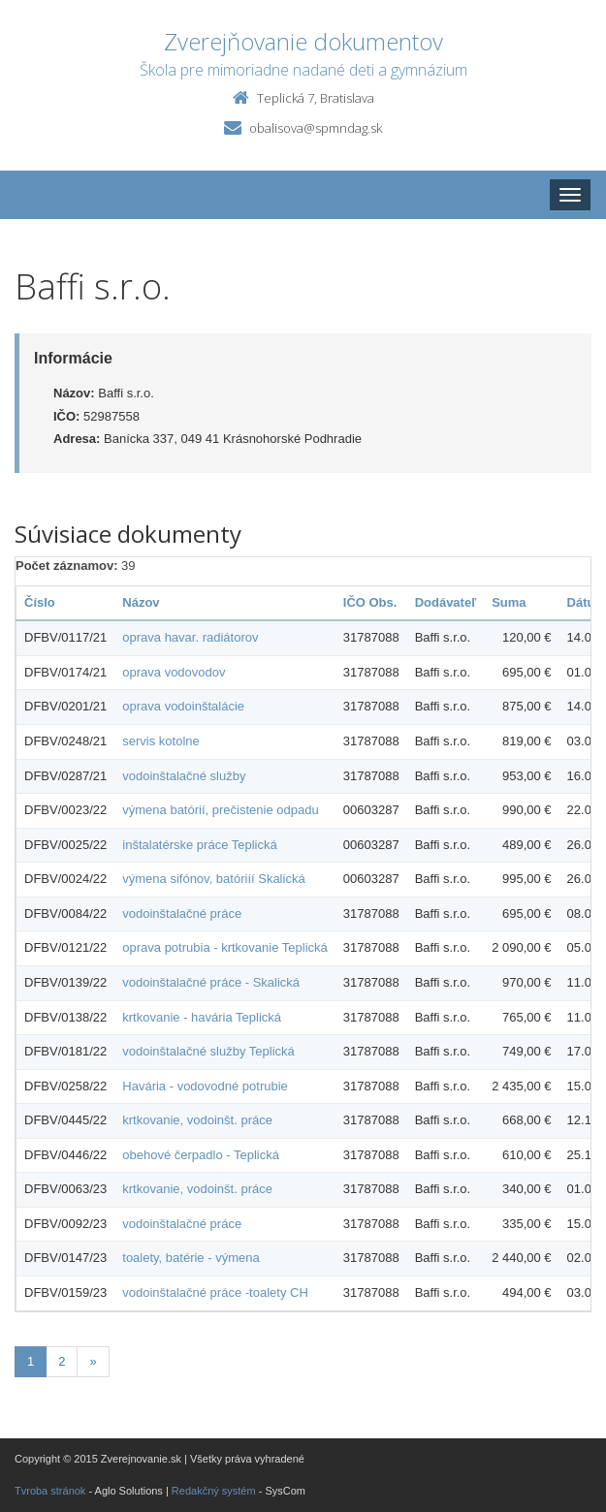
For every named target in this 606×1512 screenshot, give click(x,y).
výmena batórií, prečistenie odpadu (220, 810)
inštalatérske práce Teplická (199, 844)
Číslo (39, 602)
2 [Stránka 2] (61, 1361)
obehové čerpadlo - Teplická (200, 1155)
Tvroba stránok (50, 1490)
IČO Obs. (370, 602)
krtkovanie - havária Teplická (201, 1017)
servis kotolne (160, 741)
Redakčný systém (214, 1490)
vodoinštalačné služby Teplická (208, 1051)
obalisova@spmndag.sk (315, 128)
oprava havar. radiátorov (190, 637)
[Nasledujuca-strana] (93, 1362)
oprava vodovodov (173, 672)
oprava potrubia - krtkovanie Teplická (225, 947)
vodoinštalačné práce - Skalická (211, 982)
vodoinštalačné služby (183, 776)
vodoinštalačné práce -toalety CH (215, 1292)
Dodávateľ (446, 602)
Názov (140, 602)
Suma (509, 602)
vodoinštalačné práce (181, 913)
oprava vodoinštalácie (183, 706)
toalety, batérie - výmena (190, 1257)
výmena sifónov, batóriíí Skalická (213, 878)
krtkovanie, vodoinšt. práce (197, 1120)
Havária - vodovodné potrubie (205, 1086)
